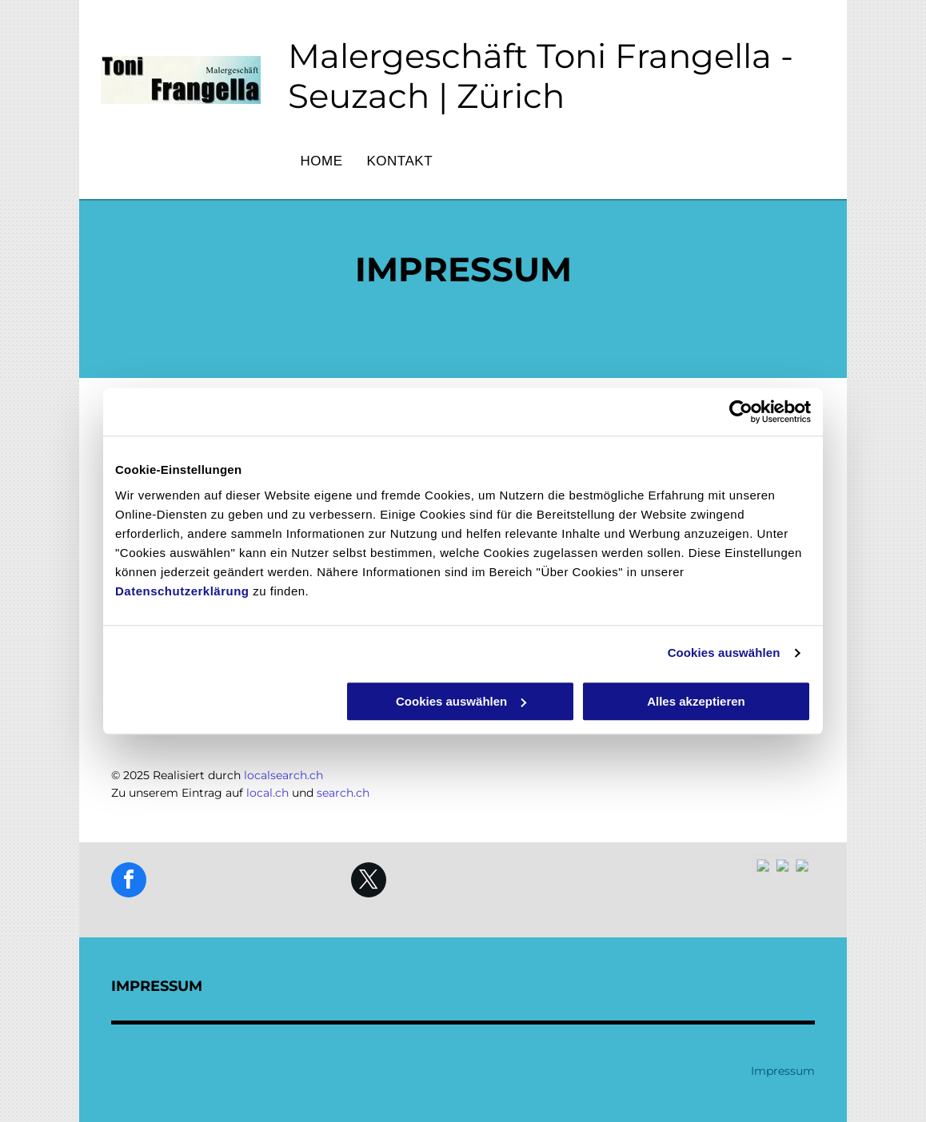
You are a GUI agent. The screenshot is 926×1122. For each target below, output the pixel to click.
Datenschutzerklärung (182, 591)
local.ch (267, 793)
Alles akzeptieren (696, 701)
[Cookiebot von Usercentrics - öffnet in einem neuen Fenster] (741, 412)
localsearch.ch (283, 775)
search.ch (343, 793)
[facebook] (128, 881)
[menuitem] (321, 161)
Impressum (783, 1071)
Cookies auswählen (724, 652)
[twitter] (368, 881)
